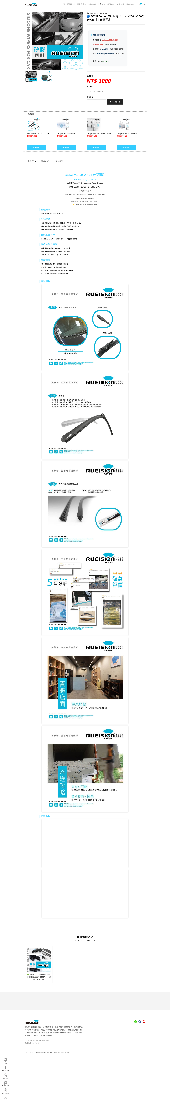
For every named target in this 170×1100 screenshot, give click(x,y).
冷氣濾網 (92, 4)
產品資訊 (32, 161)
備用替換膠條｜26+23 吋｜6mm (38, 134)
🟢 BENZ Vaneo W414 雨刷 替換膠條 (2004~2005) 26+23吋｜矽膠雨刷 (39, 977)
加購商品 (36, 147)
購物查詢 (130, 4)
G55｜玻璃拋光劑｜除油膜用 (127, 134)
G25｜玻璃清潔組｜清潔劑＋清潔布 (99, 134)
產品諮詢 (45, 161)
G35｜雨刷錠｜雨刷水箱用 (66, 134)
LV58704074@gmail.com (61, 1052)
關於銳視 (71, 4)
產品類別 (101, 4)
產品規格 (90, 86)
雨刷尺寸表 (81, 4)
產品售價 (90, 76)
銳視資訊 (111, 4)
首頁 (63, 4)
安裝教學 (120, 4)
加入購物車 (115, 102)
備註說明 (59, 161)
